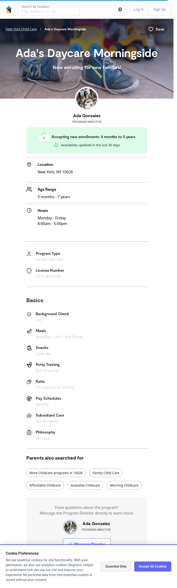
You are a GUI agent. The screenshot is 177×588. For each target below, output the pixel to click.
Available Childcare (85, 485)
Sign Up (159, 9)
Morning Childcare (124, 485)
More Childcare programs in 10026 (56, 473)
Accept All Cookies (153, 566)
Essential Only (116, 566)
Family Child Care (106, 473)
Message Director (87, 544)
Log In (139, 9)
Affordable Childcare (45, 485)
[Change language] (122, 9)
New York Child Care (21, 29)
